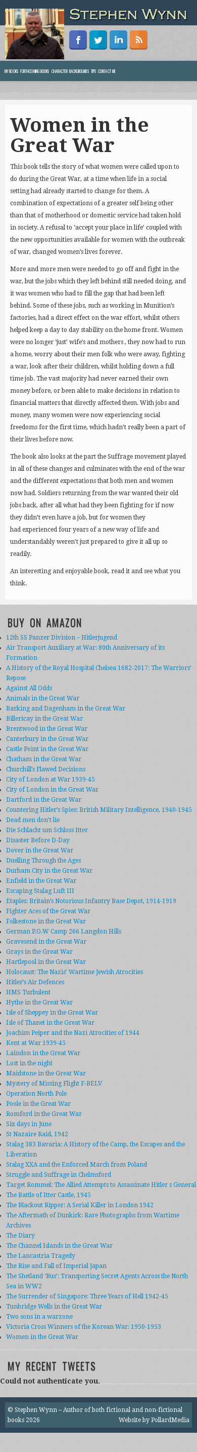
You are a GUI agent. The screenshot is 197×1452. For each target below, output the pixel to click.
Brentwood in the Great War (46, 728)
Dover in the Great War (39, 850)
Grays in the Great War (39, 951)
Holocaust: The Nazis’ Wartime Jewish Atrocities (74, 972)
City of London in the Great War (52, 789)
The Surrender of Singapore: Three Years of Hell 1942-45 (87, 1296)
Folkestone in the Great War (46, 921)
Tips (93, 71)
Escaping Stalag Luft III (40, 891)
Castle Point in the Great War (47, 749)
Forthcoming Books (35, 71)
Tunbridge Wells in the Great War (54, 1306)
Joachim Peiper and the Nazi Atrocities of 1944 (72, 1032)
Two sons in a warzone (39, 1316)
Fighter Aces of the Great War (48, 911)
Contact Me (107, 71)
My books (11, 71)
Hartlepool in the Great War (46, 961)
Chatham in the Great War (43, 759)
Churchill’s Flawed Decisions (45, 769)
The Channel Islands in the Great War (59, 1245)
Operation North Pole (36, 1093)
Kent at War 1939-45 (36, 1043)
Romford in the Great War (44, 1114)
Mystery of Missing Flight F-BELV (54, 1083)
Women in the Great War (42, 1337)
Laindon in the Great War (43, 1053)
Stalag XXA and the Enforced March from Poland (76, 1164)
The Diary (20, 1235)
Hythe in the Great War (39, 1002)
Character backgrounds (70, 71)
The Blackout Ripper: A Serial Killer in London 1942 (80, 1205)
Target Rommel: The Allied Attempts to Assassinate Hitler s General (101, 1184)
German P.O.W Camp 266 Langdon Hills (63, 931)
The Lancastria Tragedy (40, 1255)
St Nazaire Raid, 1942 (37, 1134)
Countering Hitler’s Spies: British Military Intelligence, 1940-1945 (99, 809)
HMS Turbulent (28, 992)
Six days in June (29, 1124)
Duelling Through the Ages (43, 860)
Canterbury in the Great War (47, 738)
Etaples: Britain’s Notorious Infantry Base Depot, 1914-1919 (91, 901)
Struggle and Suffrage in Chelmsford (58, 1174)
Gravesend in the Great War (46, 941)
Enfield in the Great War (41, 880)
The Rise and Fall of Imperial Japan (56, 1266)
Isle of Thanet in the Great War (50, 1022)
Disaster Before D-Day (38, 840)
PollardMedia (170, 1420)
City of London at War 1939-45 (50, 779)
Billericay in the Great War (44, 718)
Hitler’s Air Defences (35, 982)
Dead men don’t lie (33, 820)
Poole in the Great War (38, 1103)
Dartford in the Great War (43, 799)
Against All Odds (29, 688)
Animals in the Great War (42, 698)
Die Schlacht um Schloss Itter (47, 830)
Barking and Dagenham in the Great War (65, 708)
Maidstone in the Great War (46, 1073)
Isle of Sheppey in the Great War (52, 1012)
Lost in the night (29, 1063)
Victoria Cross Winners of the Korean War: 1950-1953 (83, 1326)
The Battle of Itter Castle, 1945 (48, 1195)
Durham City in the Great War (49, 870)
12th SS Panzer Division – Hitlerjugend (61, 637)
